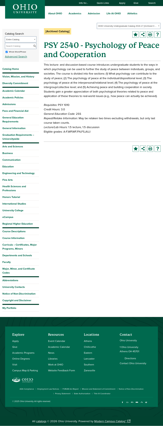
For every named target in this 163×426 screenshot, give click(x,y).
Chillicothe (90, 347)
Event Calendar (56, 341)
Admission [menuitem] (94, 13)
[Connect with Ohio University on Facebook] (122, 404)
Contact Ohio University (133, 363)
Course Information (13, 238)
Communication (11, 160)
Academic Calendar (13, 91)
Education (8, 166)
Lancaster (89, 358)
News (51, 352)
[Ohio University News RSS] (151, 404)
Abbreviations (10, 280)
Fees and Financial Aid (15, 111)
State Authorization (82, 393)
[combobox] (128, 26)
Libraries (52, 358)
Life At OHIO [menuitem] (113, 13)
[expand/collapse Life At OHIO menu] (123, 13)
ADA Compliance (27, 389)
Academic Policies (12, 97)
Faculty (6, 262)
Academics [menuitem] (75, 13)
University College (12, 210)
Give (136, 3)
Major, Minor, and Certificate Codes (18, 271)
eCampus (7, 217)
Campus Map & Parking (25, 370)
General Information (13, 128)
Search (150, 3)
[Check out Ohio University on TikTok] (146, 404)
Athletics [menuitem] (132, 13)
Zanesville (89, 370)
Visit (14, 364)
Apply (122, 3)
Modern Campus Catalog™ (110, 421)
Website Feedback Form (61, 370)
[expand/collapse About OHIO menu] (64, 13)
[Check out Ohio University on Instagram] (127, 404)
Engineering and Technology (18, 173)
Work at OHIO (55, 364)
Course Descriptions (14, 231)
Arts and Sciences (12, 146)
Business (7, 153)
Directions (130, 358)
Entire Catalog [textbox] (12, 39)
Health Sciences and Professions (14, 188)
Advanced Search (16, 56)
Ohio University (26, 401)
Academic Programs (23, 352)
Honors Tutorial (11, 197)
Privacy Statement (63, 393)
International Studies (14, 204)
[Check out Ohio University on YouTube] (137, 404)
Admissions (9, 104)
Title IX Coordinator (102, 393)
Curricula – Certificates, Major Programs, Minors (19, 247)
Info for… (85, 3)
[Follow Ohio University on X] (142, 404)
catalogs (41, 421)
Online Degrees (21, 358)
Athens (88, 341)
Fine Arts (7, 180)
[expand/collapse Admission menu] (102, 13)
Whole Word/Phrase (17, 51)
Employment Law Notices (48, 389)
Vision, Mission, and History (18, 76)
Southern (89, 364)
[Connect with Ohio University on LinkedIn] (132, 404)
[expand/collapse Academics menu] (83, 13)
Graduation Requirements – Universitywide (18, 137)
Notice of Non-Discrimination (18, 293)
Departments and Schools (17, 255)
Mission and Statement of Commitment (98, 389)
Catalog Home (10, 69)
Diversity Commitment (15, 83)
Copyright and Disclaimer (16, 300)
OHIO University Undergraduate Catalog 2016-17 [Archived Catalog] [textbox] (127, 26)
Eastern (88, 352)
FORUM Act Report (71, 389)
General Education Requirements (13, 119)
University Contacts (13, 287)
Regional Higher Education (17, 224)
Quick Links (104, 3)
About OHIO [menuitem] (55, 13)
